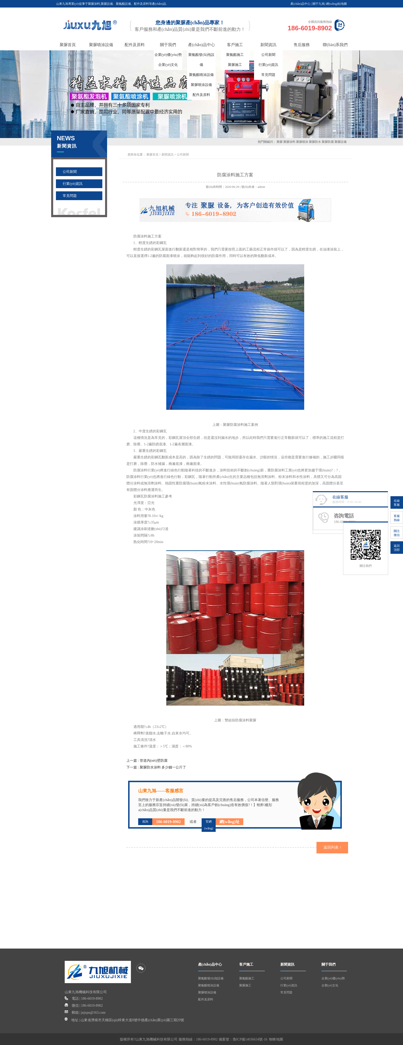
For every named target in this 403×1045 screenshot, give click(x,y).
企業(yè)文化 (168, 65)
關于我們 (328, 964)
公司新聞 (268, 55)
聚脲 (280, 142)
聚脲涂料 (289, 142)
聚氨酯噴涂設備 (201, 75)
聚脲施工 (235, 65)
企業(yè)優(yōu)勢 (168, 55)
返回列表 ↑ (332, 847)
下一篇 (156, 766)
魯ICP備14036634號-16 (250, 1038)
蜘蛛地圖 (276, 1038)
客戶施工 (246, 964)
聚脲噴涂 (302, 142)
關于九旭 (318, 4)
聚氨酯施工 (235, 55)
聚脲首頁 (152, 154)
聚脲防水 (315, 142)
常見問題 (268, 75)
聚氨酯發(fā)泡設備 (210, 977)
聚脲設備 (341, 142)
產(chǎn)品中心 (300, 4)
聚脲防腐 (328, 142)
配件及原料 (201, 95)
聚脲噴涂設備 (201, 85)
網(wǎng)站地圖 (336, 4)
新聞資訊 (168, 154)
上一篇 (146, 760)
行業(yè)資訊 (268, 65)
